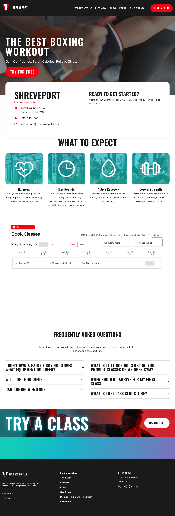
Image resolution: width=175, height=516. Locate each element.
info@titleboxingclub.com (128, 477)
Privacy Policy (7, 493)
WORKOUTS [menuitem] (81, 8)
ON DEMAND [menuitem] (137, 8)
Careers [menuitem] (64, 482)
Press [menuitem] (63, 487)
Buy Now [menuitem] (100, 8)
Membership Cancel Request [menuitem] (76, 497)
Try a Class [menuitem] (66, 477)
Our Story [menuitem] (66, 492)
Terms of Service (8, 499)
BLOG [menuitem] (113, 8)
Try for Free (22, 72)
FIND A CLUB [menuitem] (161, 8)
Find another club (24, 102)
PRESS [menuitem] (122, 8)
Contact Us (122, 481)
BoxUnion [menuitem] (65, 501)
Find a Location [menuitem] (69, 473)
